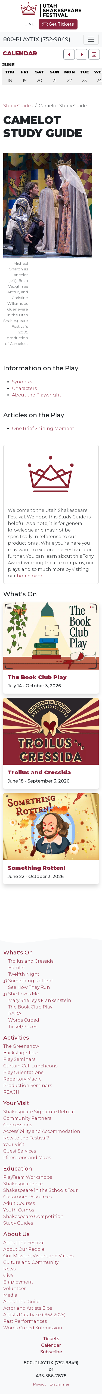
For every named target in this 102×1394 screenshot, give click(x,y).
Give (29, 24)
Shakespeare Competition (33, 1216)
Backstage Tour (20, 1052)
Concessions (17, 1124)
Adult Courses (19, 1203)
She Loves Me (21, 993)
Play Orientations (23, 1072)
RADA (14, 1013)
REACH (11, 1092)
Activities (16, 1037)
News (9, 1268)
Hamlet (16, 967)
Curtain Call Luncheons (30, 1065)
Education (17, 1168)
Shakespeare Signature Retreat (39, 1111)
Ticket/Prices (22, 1026)
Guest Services (19, 1151)
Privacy (39, 1384)
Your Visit (16, 1103)
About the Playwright (36, 395)
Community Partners (27, 1118)
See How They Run (29, 987)
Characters (24, 388)
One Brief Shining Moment (43, 428)
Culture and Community (30, 1262)
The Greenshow (21, 1046)
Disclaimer (59, 1384)
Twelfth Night (23, 974)
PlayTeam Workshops (27, 1177)
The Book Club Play (37, 677)
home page (30, 575)
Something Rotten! (37, 868)
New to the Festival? (26, 1138)
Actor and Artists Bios (27, 1308)
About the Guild (21, 1301)
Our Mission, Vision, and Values (38, 1255)
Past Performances (25, 1321)
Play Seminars (19, 1059)
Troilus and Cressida (39, 772)
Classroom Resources (27, 1196)
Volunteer (14, 1288)
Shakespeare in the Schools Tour (40, 1190)
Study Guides (18, 105)
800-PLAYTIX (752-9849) (36, 39)
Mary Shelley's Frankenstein (39, 1000)
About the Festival (24, 1242)
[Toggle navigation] (91, 39)
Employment (18, 1282)
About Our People (24, 1249)
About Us (16, 1234)
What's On (20, 594)
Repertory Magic (22, 1079)
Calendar (20, 53)
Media (10, 1295)
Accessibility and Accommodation (41, 1131)
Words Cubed (23, 1020)
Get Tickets (58, 24)
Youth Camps (18, 1210)
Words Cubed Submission (32, 1327)
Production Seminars (27, 1085)
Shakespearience (23, 1183)
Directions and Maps (27, 1157)
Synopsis (22, 381)
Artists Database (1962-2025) (34, 1314)
